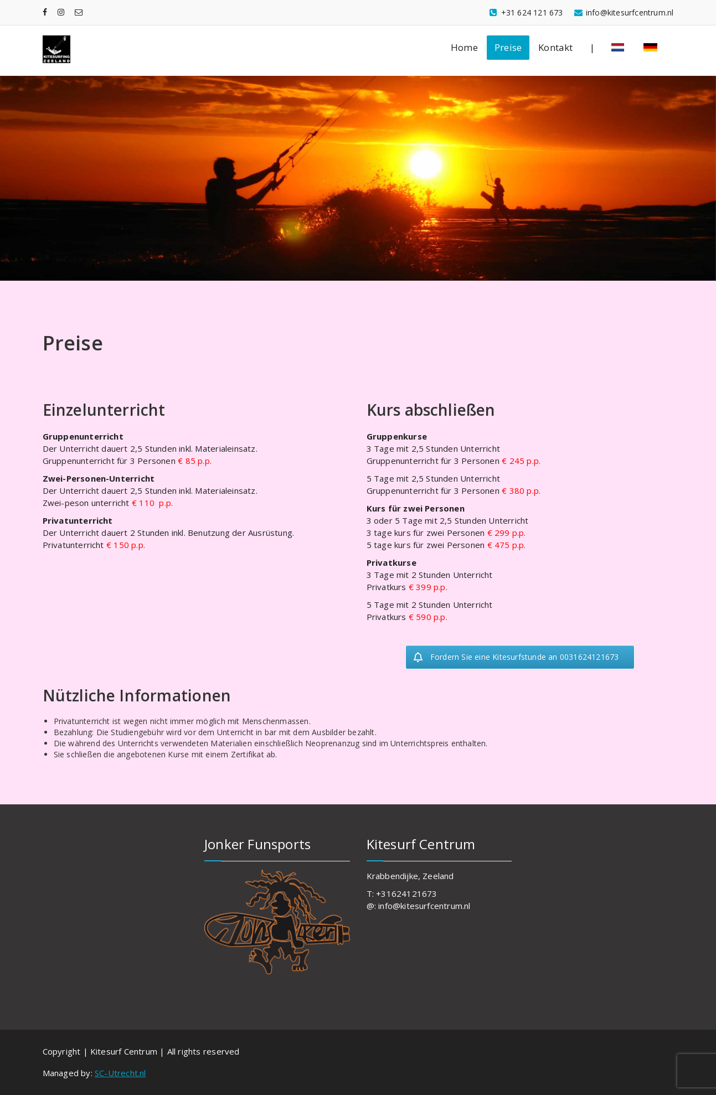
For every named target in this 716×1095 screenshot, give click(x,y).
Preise (508, 47)
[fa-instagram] (61, 12)
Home (464, 47)
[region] (358, 178)
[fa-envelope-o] (79, 12)
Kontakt (555, 47)
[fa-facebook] (45, 12)
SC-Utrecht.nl (120, 1072)
